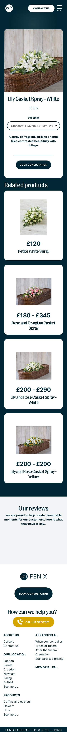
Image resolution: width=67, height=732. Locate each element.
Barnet (8, 665)
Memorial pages (47, 667)
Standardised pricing (49, 658)
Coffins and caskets (17, 701)
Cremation (42, 654)
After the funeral (46, 650)
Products (12, 695)
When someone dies (49, 641)
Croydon (9, 669)
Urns (7, 710)
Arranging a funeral (47, 635)
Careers (9, 641)
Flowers (9, 706)
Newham (9, 673)
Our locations (15, 654)
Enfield (8, 682)
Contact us (11, 646)
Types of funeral (46, 646)
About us (11, 635)
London (9, 661)
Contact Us (41, 8)
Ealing (8, 678)
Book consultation (33, 164)
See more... (11, 686)
